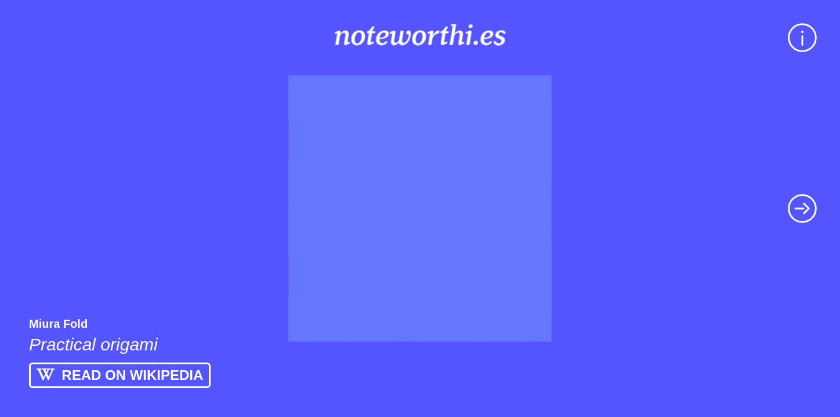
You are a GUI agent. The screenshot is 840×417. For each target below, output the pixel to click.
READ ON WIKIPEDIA (120, 375)
